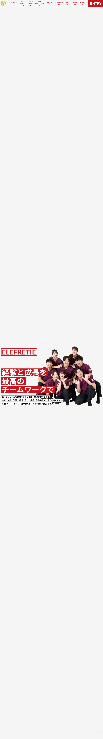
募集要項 (75, 3)
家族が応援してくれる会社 (39, 3)
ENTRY (95, 3)
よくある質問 (59, 3)
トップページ (13, 3)
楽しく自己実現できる (23, 3)
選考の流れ (50, 3)
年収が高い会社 (31, 3)
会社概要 (68, 3)
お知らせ (82, 3)
